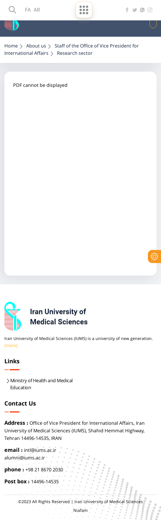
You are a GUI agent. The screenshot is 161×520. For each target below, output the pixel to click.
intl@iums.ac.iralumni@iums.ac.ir (30, 454)
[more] (11, 346)
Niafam (80, 510)
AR (37, 10)
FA (28, 10)
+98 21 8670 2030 (44, 470)
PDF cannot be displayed (40, 85)
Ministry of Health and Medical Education (41, 385)
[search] (12, 10)
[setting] (154, 256)
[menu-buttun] (84, 10)
